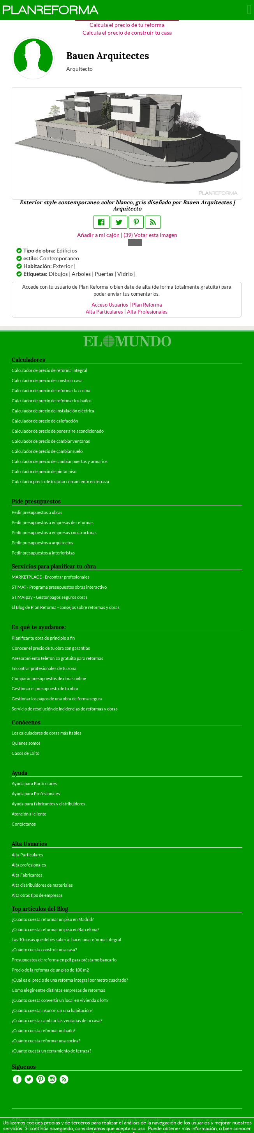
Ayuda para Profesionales (36, 793)
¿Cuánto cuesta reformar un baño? (43, 1030)
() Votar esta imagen (150, 235)
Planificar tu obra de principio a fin (43, 637)
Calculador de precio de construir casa (47, 380)
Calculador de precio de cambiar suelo (47, 451)
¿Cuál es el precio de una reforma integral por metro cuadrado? (70, 979)
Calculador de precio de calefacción (45, 420)
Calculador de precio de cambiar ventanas (51, 441)
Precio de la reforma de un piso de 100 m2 (50, 969)
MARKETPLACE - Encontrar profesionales (51, 576)
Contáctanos (24, 823)
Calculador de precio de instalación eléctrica (53, 410)
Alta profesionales (29, 864)
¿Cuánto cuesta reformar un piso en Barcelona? (55, 929)
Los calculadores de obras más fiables (46, 732)
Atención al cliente (29, 813)
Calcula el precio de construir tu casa (127, 32)
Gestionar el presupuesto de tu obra (45, 688)
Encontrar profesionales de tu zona (44, 668)
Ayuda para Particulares (34, 783)
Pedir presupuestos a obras (37, 512)
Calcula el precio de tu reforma (127, 24)
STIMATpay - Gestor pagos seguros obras (50, 597)
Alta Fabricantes (27, 874)
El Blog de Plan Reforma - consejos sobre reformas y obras (66, 607)
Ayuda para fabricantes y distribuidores (48, 803)
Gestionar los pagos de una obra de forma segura (57, 698)
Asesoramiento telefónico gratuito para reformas (57, 658)
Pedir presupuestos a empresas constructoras (54, 532)
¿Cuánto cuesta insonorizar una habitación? (52, 1010)
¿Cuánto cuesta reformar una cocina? (46, 1040)
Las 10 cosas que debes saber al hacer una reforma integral (66, 939)
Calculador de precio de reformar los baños (52, 400)
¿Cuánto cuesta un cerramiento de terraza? (51, 1050)
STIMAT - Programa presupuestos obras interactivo (59, 586)
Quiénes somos (26, 742)
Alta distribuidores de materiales (42, 884)
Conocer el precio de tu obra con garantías (51, 648)
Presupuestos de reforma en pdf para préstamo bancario (64, 959)
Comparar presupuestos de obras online (49, 678)
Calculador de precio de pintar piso (44, 471)
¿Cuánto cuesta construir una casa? (44, 949)
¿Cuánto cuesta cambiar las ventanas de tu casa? (57, 1020)
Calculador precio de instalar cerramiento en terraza (60, 481)
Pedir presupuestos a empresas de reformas (52, 522)
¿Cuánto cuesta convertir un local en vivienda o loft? (60, 1000)
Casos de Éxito (25, 753)
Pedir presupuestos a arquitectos (42, 542)
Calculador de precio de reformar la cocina (51, 390)
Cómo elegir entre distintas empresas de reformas (58, 990)
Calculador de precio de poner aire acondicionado (58, 430)
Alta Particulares (104, 312)
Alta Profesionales (147, 312)
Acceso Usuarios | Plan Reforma (127, 305)
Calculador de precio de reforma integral (49, 370)
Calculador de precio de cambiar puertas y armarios (60, 461)
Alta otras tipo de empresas (37, 895)
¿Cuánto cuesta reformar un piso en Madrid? (52, 919)
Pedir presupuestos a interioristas (43, 552)
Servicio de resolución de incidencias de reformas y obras (65, 708)
